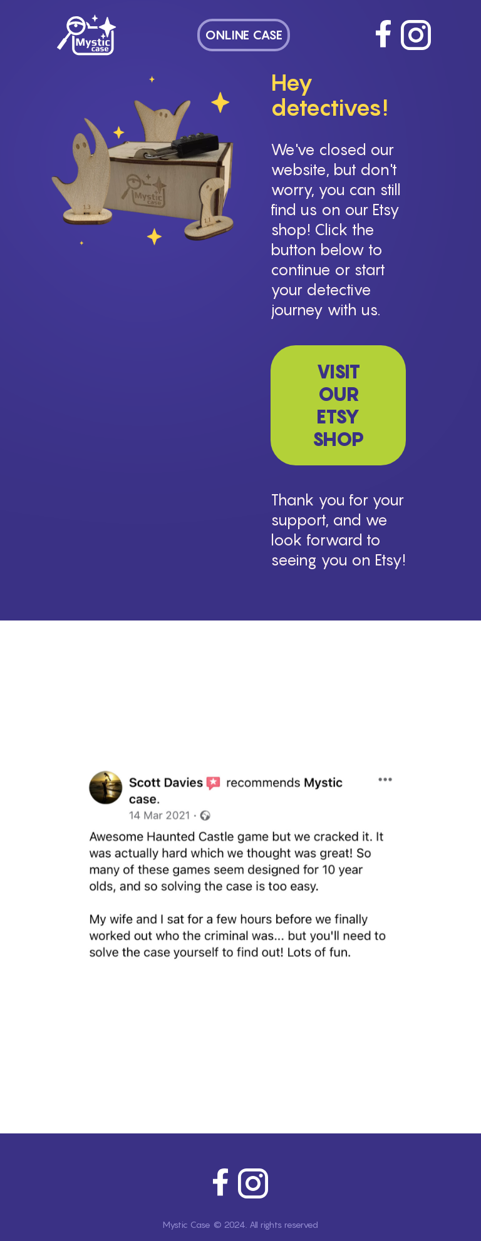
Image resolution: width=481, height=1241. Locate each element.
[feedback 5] (233, 1067)
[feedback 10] (308, 1067)
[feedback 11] (323, 1067)
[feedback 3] (203, 1067)
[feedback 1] (173, 1067)
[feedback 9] (293, 1067)
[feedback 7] (263, 1067)
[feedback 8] (278, 1067)
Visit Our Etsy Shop (338, 405)
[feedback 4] (218, 1067)
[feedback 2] (188, 1067)
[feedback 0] (158, 1067)
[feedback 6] (248, 1067)
